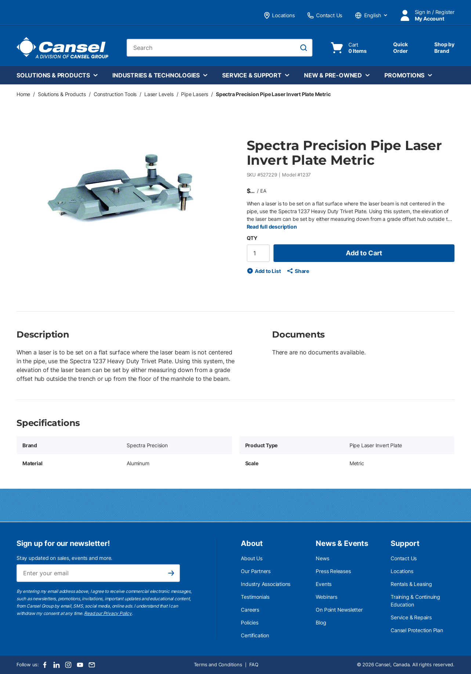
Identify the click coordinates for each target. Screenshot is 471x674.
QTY (252, 238)
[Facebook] (44, 664)
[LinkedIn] (56, 664)
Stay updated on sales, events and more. (64, 558)
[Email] (91, 664)
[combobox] (219, 48)
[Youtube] (80, 664)
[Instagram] (68, 664)
